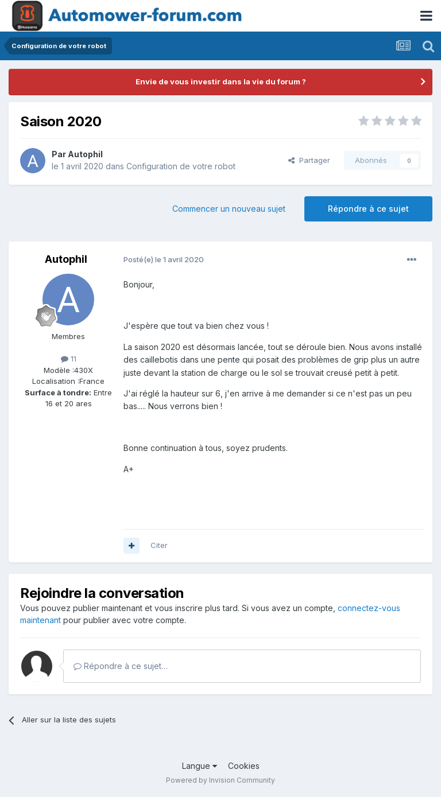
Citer (159, 545)
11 (68, 358)
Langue (199, 766)
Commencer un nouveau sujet (228, 208)
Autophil (85, 154)
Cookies (244, 766)
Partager (309, 160)
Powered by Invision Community (220, 780)
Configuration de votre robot (180, 166)
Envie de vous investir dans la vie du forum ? (221, 81)
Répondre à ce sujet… (121, 666)
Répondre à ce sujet (368, 208)
